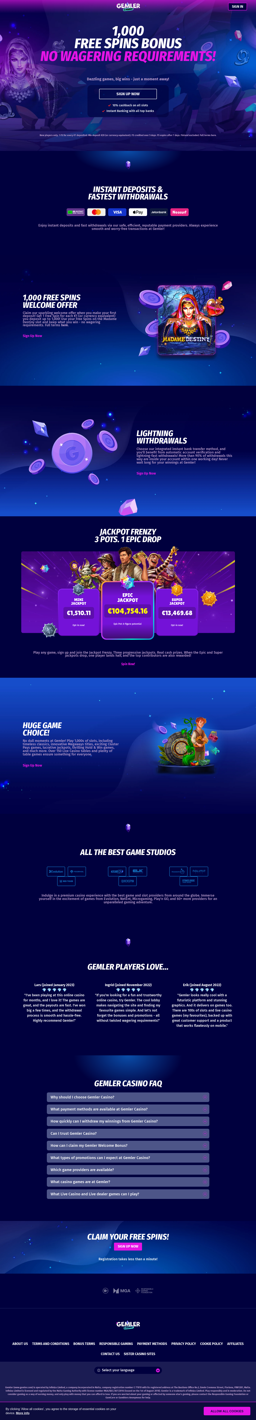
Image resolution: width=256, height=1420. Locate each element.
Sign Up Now (32, 336)
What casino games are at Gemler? (80, 1182)
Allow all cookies (229, 1411)
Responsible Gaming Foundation (229, 1394)
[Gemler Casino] (128, 6)
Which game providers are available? (82, 1169)
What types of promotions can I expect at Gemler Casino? (100, 1157)
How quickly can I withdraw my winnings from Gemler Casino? (104, 1121)
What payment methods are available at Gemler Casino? (99, 1109)
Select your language (115, 1370)
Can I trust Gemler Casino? (74, 1133)
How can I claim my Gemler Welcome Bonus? (89, 1145)
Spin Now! (128, 664)
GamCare (110, 1397)
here (213, 135)
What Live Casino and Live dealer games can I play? (95, 1194)
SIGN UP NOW (128, 94)
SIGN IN (237, 7)
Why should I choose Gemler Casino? (82, 1097)
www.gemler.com (23, 1387)
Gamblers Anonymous (130, 1397)
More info (23, 1413)
